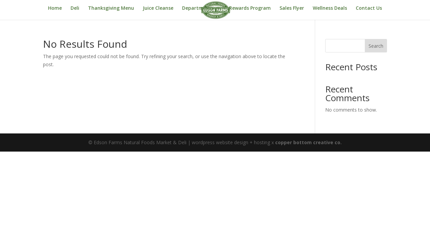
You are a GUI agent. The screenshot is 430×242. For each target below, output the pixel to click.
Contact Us (369, 8)
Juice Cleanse (158, 8)
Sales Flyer (292, 8)
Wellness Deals (330, 8)
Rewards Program (250, 8)
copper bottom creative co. (308, 142)
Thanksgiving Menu (111, 8)
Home (55, 8)
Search (376, 46)
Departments (198, 8)
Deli (75, 8)
